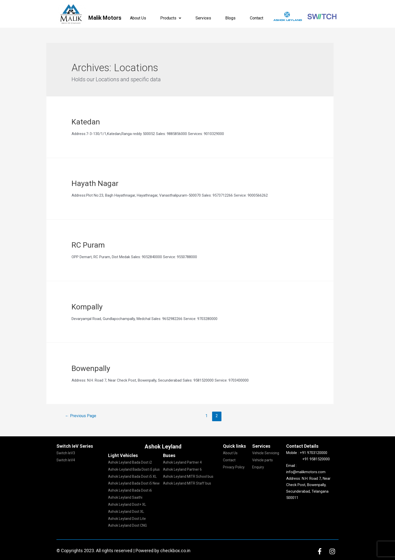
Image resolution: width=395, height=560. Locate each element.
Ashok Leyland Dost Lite (127, 519)
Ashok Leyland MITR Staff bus (187, 483)
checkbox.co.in (175, 550)
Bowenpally (91, 368)
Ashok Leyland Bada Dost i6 (130, 490)
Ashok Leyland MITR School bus (188, 476)
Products (170, 18)
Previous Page (80, 415)
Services (203, 18)
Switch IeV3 (65, 453)
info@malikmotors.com (305, 472)
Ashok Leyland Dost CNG (127, 525)
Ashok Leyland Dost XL (126, 512)
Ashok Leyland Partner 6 (182, 469)
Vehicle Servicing (265, 453)
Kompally (87, 306)
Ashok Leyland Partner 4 (182, 462)
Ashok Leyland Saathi (125, 497)
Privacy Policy (234, 467)
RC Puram (88, 245)
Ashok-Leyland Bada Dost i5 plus (134, 469)
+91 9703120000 (313, 452)
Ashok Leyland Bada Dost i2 (130, 462)
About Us (138, 18)
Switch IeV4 (65, 460)
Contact (256, 18)
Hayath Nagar (95, 183)
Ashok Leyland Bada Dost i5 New (134, 483)
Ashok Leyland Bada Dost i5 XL (132, 476)
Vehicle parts (262, 460)
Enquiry (258, 467)
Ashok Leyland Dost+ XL (127, 504)
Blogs (230, 18)
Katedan (86, 121)
